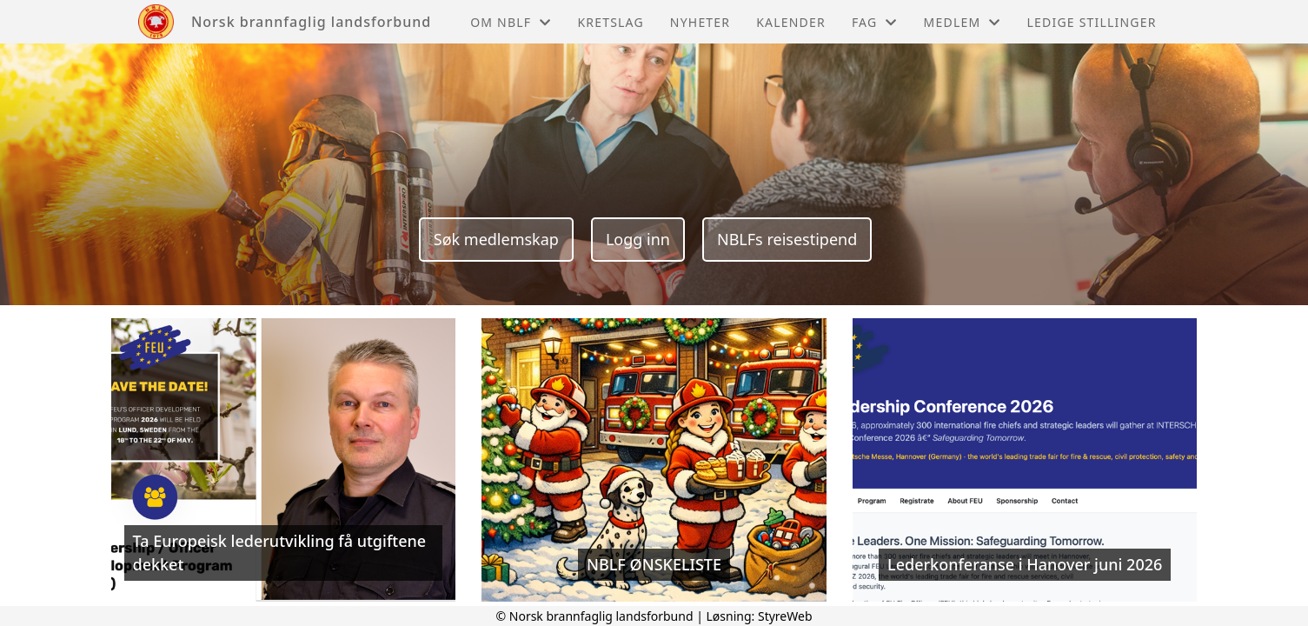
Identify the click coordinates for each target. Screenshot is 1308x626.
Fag (875, 22)
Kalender (791, 22)
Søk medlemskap (496, 239)
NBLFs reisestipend (787, 239)
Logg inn (638, 239)
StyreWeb (785, 616)
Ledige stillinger (1092, 22)
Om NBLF (510, 22)
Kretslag (610, 22)
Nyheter (700, 22)
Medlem (962, 22)
